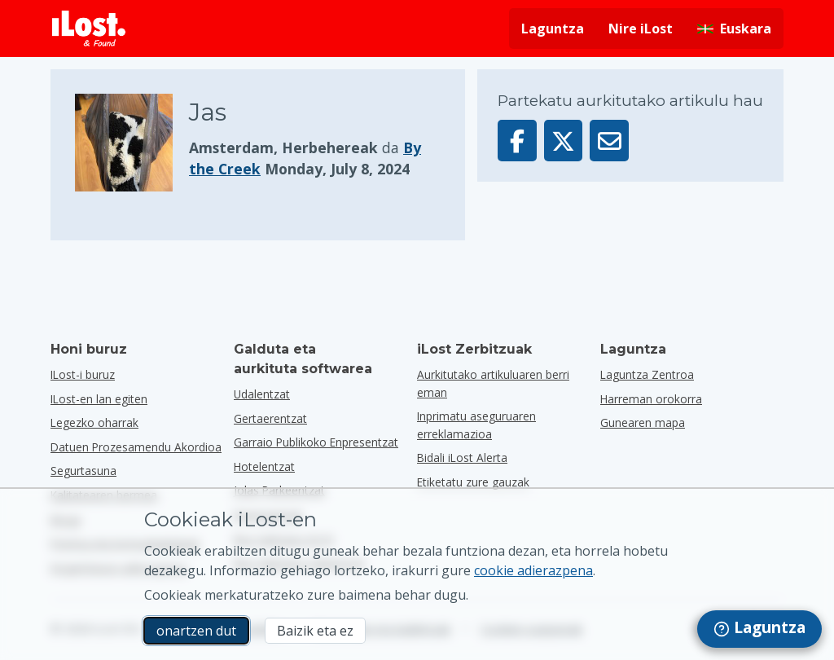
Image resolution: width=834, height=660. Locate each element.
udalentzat (262, 394)
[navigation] (759, 629)
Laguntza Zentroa (647, 374)
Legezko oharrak (94, 422)
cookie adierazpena (533, 570)
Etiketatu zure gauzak (473, 482)
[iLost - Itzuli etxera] (88, 28)
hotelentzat (264, 466)
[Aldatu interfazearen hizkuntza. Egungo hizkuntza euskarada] (734, 28)
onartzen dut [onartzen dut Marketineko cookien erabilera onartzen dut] (196, 631)
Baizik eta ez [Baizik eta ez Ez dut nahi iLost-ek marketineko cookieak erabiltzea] (315, 631)
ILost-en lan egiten (98, 399)
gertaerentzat (270, 418)
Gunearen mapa (642, 422)
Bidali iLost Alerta (462, 457)
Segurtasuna (83, 470)
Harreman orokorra (651, 399)
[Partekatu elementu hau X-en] (563, 140)
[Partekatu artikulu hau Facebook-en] (517, 140)
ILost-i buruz (82, 374)
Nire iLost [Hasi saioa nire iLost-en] (640, 28)
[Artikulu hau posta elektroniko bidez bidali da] (609, 140)
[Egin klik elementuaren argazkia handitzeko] (132, 142)
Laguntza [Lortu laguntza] (552, 28)
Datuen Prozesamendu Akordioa (136, 447)
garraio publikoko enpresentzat (316, 442)
